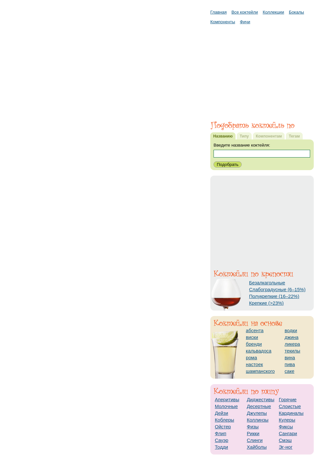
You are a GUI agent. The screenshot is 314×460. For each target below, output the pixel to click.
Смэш (285, 440)
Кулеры (287, 420)
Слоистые (290, 406)
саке (289, 371)
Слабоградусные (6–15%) (277, 289)
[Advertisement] (262, 69)
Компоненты (222, 21)
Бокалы (296, 12)
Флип (220, 433)
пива (290, 364)
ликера (292, 344)
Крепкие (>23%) (266, 303)
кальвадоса (258, 350)
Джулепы (257, 413)
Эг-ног (285, 447)
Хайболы (257, 447)
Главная (218, 12)
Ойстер (223, 426)
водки (291, 330)
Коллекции (273, 12)
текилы (292, 350)
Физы (253, 426)
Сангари (288, 433)
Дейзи (221, 413)
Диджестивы (260, 399)
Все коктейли (244, 12)
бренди (254, 344)
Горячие (288, 399)
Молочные (226, 406)
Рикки (253, 433)
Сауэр (221, 440)
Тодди (221, 447)
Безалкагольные (267, 282)
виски (252, 337)
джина (291, 337)
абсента (255, 330)
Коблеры (224, 420)
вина (290, 357)
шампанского (260, 371)
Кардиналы (291, 413)
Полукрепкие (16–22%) (274, 296)
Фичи (245, 21)
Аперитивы (227, 399)
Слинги (255, 440)
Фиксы (286, 426)
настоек (254, 364)
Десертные (259, 406)
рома (251, 357)
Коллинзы (257, 420)
